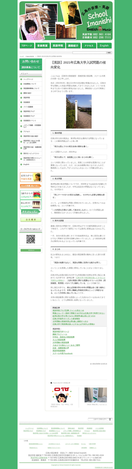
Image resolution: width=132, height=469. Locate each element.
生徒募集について (29, 84)
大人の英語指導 (59, 340)
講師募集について (31, 67)
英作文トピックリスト (31, 153)
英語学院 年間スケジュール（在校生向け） (32, 159)
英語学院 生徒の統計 (30, 136)
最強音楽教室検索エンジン (36, 443)
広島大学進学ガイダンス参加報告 (66, 319)
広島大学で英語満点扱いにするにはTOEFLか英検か (74, 324)
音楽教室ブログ (29, 116)
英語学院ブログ (29, 111)
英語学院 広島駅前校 (39, 458)
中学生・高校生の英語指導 (63, 337)
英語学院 (26, 98)
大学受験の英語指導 (61, 343)
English (26, 164)
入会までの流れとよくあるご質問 (66, 345)
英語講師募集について (31, 88)
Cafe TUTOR (92, 443)
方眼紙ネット (92, 447)
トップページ (28, 79)
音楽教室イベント (29, 120)
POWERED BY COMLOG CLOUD (104, 467)
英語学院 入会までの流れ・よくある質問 (31, 141)
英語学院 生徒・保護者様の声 (32, 148)
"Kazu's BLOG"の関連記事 (61, 383)
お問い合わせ (30, 61)
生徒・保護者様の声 (61, 348)
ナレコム (83, 443)
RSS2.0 (31, 250)
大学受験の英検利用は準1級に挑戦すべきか (70, 321)
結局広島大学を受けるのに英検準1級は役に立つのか (74, 316)
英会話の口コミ (34, 447)
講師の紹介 (27, 93)
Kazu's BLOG (30, 56)
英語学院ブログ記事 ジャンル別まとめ (68, 310)
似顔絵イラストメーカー (54, 447)
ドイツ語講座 (28, 107)
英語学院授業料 (59, 351)
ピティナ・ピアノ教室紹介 (72, 443)
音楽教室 (26, 102)
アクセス (26, 131)
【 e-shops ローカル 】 (54, 443)
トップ (22, 56)
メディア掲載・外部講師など (32, 126)
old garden (84, 447)
